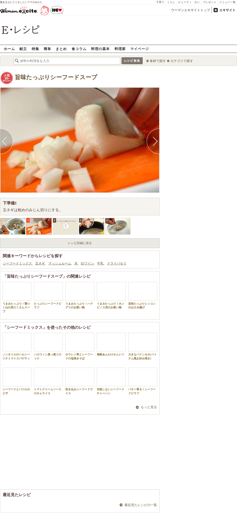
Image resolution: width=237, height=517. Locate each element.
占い (197, 2)
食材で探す (158, 61)
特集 (35, 48)
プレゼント (210, 2)
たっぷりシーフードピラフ (48, 295)
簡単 (47, 48)
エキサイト (227, 10)
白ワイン (88, 263)
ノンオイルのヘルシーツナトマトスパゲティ (16, 346)
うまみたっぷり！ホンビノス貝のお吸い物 (111, 295)
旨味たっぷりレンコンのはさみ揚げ (142, 295)
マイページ (139, 48)
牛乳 (100, 263)
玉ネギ (40, 263)
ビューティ (185, 2)
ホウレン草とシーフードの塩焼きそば (79, 346)
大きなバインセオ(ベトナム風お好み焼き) (142, 346)
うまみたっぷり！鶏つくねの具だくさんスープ (16, 297)
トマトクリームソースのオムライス (48, 381)
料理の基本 (100, 48)
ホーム (9, 48)
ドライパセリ (116, 263)
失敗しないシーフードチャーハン (111, 381)
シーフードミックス (18, 263)
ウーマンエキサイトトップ (190, 10)
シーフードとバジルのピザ (16, 381)
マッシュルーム (60, 263)
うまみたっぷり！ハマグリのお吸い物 (79, 295)
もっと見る (149, 407)
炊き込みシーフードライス (79, 381)
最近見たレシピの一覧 (140, 505)
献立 (23, 48)
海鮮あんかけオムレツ (111, 344)
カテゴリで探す (181, 61)
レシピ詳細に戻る (80, 243)
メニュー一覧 (227, 2)
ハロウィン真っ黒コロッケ (48, 346)
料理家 (120, 48)
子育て (160, 2)
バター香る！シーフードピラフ (142, 381)
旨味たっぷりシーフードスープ (56, 77)
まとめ (61, 48)
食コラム (79, 48)
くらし (171, 2)
